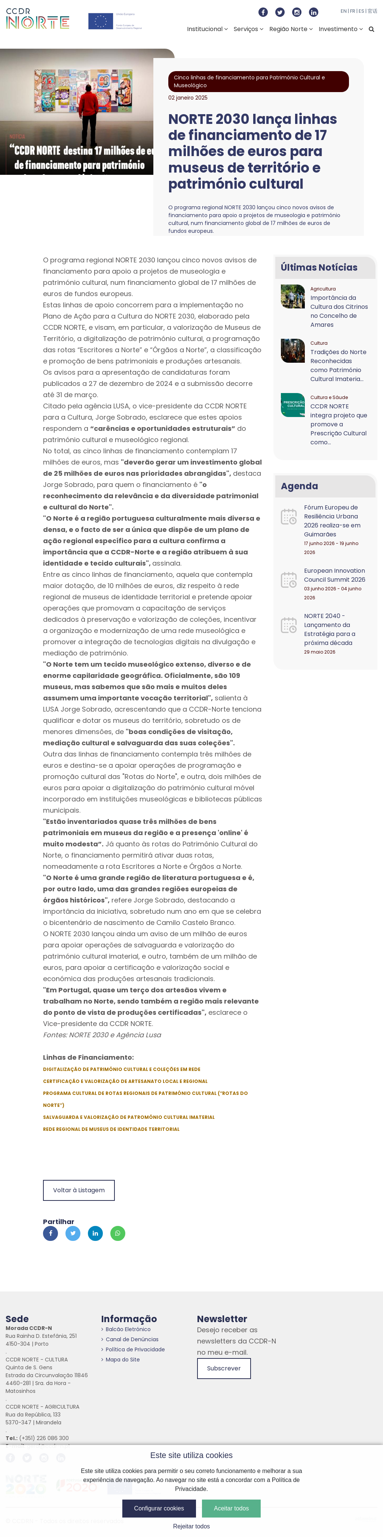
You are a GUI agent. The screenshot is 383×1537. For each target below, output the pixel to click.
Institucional (207, 29)
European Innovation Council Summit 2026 (334, 575)
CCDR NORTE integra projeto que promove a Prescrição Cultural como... (338, 424)
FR (352, 11)
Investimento (341, 29)
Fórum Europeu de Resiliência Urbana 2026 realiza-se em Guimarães (332, 521)
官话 (372, 11)
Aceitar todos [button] (231, 1508)
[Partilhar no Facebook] (50, 1233)
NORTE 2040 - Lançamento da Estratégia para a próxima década (329, 629)
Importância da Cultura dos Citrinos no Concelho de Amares (339, 311)
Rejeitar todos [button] (191, 1526)
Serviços (248, 29)
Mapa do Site (120, 1359)
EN (344, 11)
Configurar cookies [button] (159, 1508)
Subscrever (224, 1368)
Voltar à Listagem (79, 1190)
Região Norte (291, 29)
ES (361, 11)
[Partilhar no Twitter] (72, 1233)
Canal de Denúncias (130, 1339)
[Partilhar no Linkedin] (95, 1233)
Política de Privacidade (133, 1349)
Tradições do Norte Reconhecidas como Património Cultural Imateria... (338, 365)
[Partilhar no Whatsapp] (117, 1233)
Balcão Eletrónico (126, 1329)
